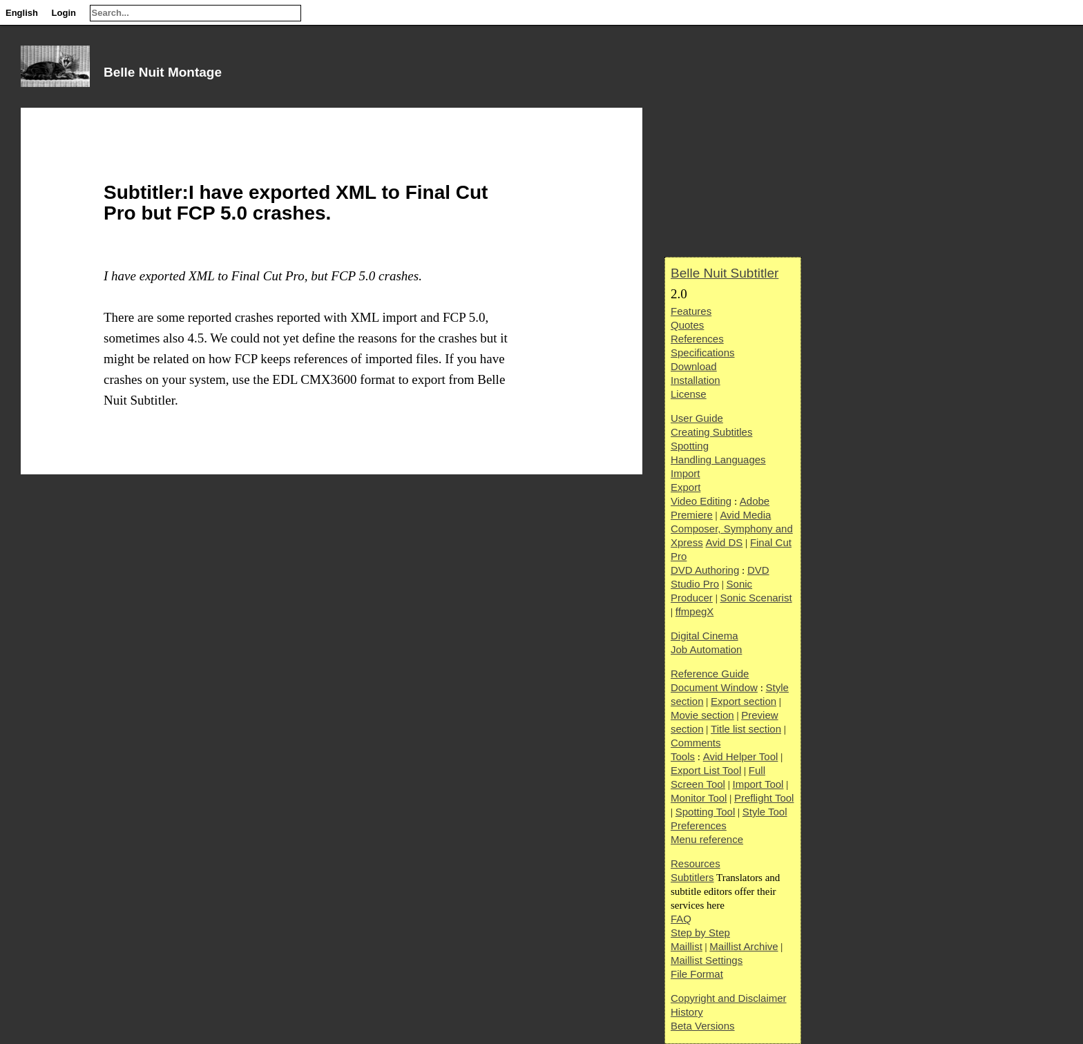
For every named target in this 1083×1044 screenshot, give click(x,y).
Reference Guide (710, 673)
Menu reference (707, 839)
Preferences (699, 825)
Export (685, 487)
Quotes (687, 325)
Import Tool (757, 784)
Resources (695, 863)
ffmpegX (694, 611)
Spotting (690, 446)
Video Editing (701, 501)
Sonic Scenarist (756, 597)
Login (64, 13)
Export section (743, 701)
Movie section (702, 715)
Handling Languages (718, 459)
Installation (695, 380)
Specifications (703, 352)
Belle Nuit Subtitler (724, 273)
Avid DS (723, 542)
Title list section (746, 729)
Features (691, 311)
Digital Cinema (704, 635)
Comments (696, 742)
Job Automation (706, 649)
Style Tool (764, 812)
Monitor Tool (699, 798)
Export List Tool (706, 770)
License (689, 394)
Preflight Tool (764, 798)
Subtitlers (692, 877)
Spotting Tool (705, 812)
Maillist (686, 946)
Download (694, 366)
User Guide (697, 418)
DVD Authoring (705, 570)
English (22, 13)
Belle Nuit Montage (163, 72)
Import (685, 473)
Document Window (714, 687)
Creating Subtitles (711, 432)
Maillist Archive (743, 946)
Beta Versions (703, 1026)
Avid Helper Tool (740, 756)
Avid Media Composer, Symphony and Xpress (732, 528)
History (687, 1012)
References (697, 339)
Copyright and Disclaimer (729, 998)
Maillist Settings (706, 960)
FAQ (681, 919)
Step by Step (700, 932)
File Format (697, 974)
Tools (683, 756)
